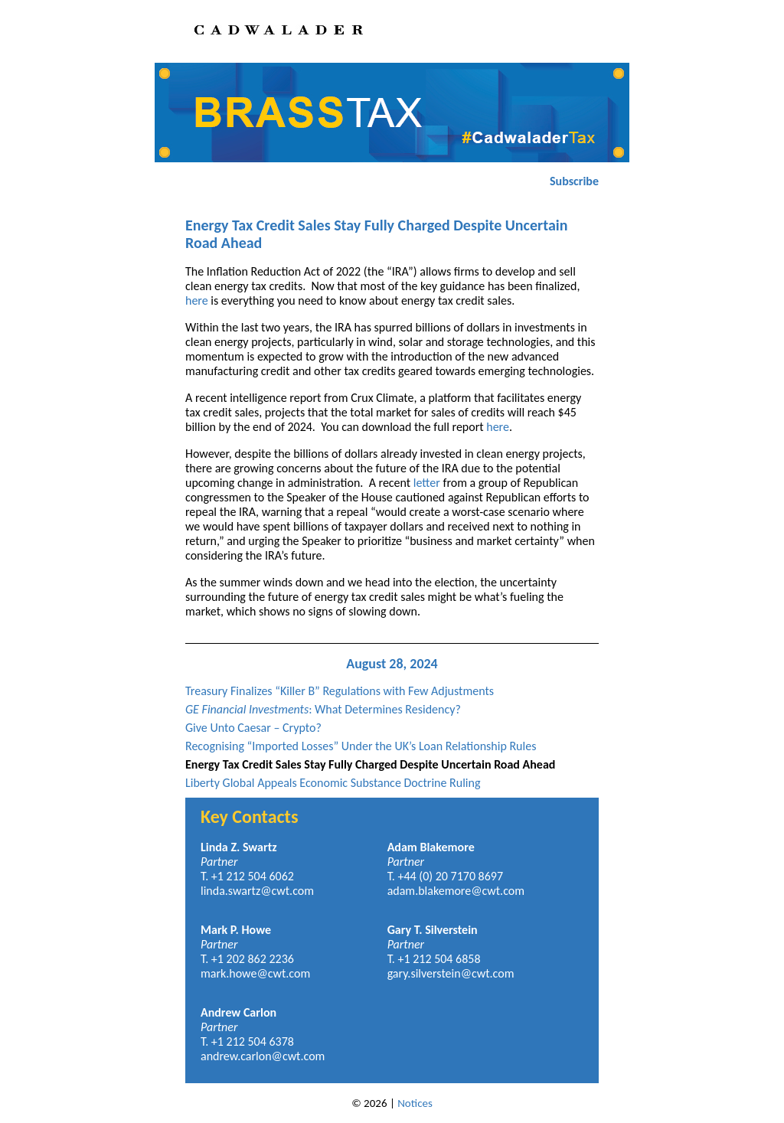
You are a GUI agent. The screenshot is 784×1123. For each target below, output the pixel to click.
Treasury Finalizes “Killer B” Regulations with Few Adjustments (339, 691)
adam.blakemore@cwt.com (455, 890)
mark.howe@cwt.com (255, 973)
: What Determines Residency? (323, 709)
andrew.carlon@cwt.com (263, 1056)
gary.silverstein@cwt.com (450, 973)
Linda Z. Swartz (239, 847)
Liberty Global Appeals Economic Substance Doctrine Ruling (332, 782)
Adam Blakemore (431, 847)
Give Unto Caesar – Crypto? (253, 727)
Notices (415, 1103)
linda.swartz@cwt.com (257, 890)
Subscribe (574, 181)
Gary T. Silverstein (432, 929)
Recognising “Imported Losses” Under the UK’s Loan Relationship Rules (360, 746)
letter (426, 482)
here (196, 300)
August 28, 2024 (392, 663)
